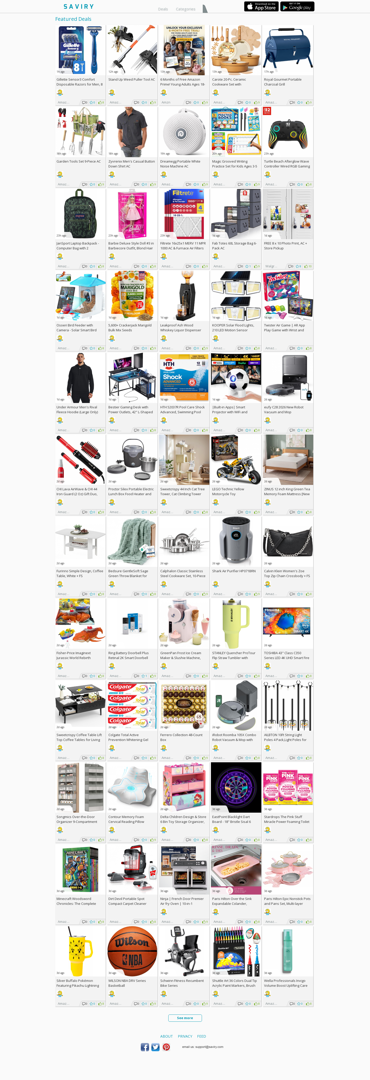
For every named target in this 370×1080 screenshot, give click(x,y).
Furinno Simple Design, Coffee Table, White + (80, 573)
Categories (186, 8)
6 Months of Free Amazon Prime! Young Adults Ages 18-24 (182, 84)
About (166, 1036)
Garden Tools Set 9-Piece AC (79, 161)
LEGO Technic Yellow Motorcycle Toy (228, 491)
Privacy (185, 1036)
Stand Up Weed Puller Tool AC (131, 79)
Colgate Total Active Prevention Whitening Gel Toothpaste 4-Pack (128, 739)
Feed (201, 1036)
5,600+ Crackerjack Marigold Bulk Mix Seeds (130, 327)
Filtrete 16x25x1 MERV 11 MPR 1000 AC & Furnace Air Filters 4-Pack (183, 248)
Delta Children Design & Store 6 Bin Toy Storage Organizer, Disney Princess (183, 821)
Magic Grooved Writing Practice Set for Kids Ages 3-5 (234, 163)
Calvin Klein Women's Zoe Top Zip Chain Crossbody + (287, 573)
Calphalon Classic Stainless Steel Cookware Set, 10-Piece (183, 573)
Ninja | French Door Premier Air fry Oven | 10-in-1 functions (182, 903)
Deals (163, 8)
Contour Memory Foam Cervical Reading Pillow (126, 819)
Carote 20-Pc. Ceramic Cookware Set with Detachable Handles (229, 84)
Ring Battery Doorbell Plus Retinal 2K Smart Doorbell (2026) (128, 658)
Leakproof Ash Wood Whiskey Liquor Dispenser (180, 327)
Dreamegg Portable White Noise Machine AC (180, 163)
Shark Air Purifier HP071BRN (234, 571)
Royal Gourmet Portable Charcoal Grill (283, 82)
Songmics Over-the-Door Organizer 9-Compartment (77, 819)
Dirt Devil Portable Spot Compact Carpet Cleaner (127, 901)
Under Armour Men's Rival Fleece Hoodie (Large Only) (77, 409)
